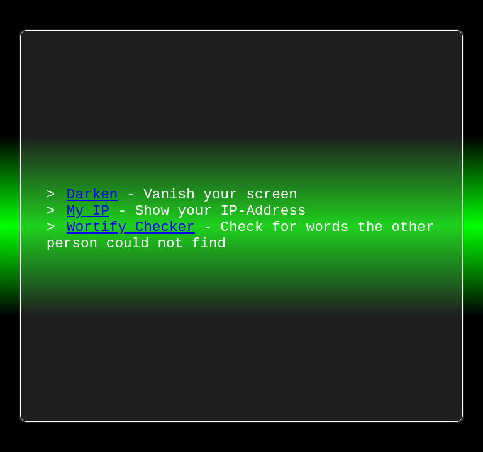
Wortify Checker (131, 229)
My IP (88, 209)
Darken (92, 190)
